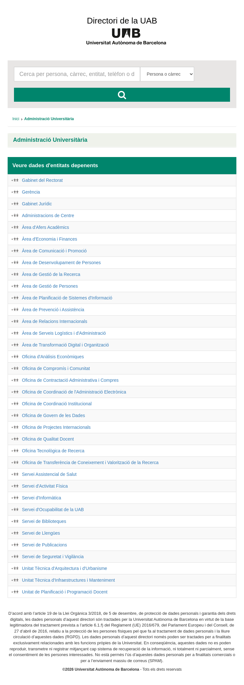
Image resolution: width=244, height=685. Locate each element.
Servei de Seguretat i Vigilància (53, 556)
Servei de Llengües (41, 533)
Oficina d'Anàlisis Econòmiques (53, 356)
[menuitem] (15, 119)
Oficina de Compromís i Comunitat (56, 368)
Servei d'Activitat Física (45, 486)
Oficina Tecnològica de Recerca (53, 450)
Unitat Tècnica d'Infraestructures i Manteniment (68, 580)
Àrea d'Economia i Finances (49, 239)
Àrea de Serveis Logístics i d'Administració (64, 333)
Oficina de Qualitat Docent (48, 439)
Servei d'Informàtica (41, 497)
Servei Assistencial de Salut (49, 474)
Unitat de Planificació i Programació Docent (64, 591)
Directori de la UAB (122, 20)
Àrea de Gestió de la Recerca (51, 274)
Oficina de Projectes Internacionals (56, 427)
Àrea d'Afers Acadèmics (45, 227)
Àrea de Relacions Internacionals (54, 321)
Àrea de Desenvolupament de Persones (61, 262)
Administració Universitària (50, 140)
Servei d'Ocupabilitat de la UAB (53, 509)
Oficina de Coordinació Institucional (57, 403)
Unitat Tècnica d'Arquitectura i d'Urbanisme (64, 568)
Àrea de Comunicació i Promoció (54, 250)
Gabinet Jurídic (37, 203)
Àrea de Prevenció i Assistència (53, 309)
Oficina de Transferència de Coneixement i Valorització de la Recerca (90, 462)
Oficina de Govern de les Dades (53, 415)
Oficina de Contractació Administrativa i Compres (70, 380)
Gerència (31, 192)
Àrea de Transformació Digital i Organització (65, 344)
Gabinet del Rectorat (42, 180)
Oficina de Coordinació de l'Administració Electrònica (74, 391)
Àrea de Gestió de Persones (50, 286)
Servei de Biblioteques (44, 521)
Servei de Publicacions (44, 544)
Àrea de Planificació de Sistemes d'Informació (67, 297)
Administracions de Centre (48, 215)
